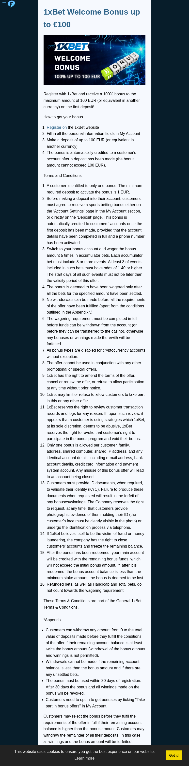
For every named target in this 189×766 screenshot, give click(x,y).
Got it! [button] (173, 755)
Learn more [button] (84, 758)
